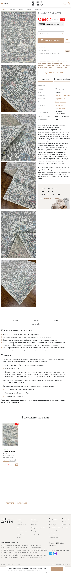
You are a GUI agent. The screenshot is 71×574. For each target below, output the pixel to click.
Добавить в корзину (51, 40)
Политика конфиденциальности (59, 564)
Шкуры (19, 537)
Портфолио (66, 525)
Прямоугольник (60, 102)
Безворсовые (21, 534)
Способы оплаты (54, 528)
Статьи (64, 522)
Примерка (34, 522)
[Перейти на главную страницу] (37, 3)
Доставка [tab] (36, 320)
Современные (60, 99)
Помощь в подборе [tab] (62, 79)
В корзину (17, 465)
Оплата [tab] (56, 320)
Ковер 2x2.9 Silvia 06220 (9, 452)
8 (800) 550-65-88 (56, 543)
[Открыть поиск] (69, 3)
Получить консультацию (49, 198)
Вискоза (57, 95)
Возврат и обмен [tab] (36, 324)
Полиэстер (65, 95)
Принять (57, 569)
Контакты (52, 534)
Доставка (34, 525)
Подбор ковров (36, 531)
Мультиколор (60, 108)
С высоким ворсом (23, 531)
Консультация (35, 534)
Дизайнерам (53, 525)
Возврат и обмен (54, 531)
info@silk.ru (52, 546)
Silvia (56, 86)
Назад (4, 9)
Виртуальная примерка (54, 73)
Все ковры (20, 522)
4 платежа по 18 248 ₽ (52, 24)
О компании (52, 522)
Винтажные (59, 105)
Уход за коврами (54, 537)
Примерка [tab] (15, 320)
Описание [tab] (45, 79)
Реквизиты (65, 528)
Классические (21, 528)
